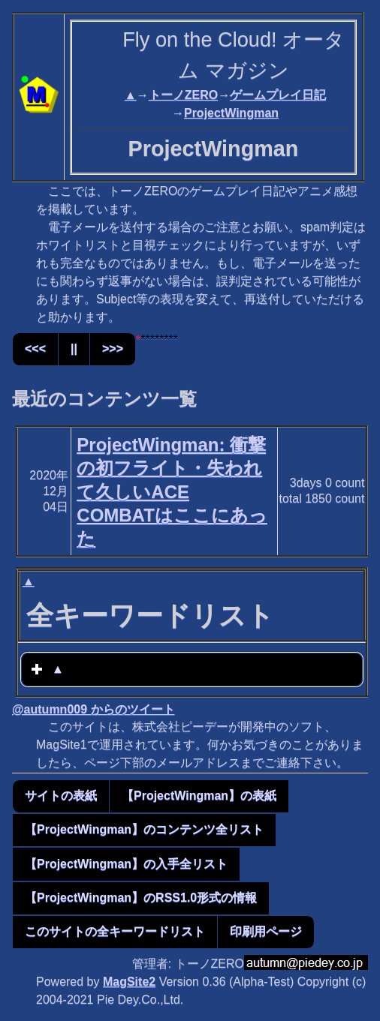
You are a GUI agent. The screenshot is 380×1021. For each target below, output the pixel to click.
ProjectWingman (231, 113)
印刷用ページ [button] (266, 931)
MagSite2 (129, 981)
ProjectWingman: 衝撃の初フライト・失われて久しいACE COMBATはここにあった (172, 491)
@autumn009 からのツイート (93, 709)
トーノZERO (183, 95)
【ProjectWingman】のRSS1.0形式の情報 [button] (141, 897)
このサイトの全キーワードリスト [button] (115, 931)
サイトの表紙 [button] (61, 795)
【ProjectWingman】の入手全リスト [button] (126, 863)
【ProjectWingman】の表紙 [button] (199, 795)
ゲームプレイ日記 (278, 95)
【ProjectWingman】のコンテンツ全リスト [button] (144, 829)
